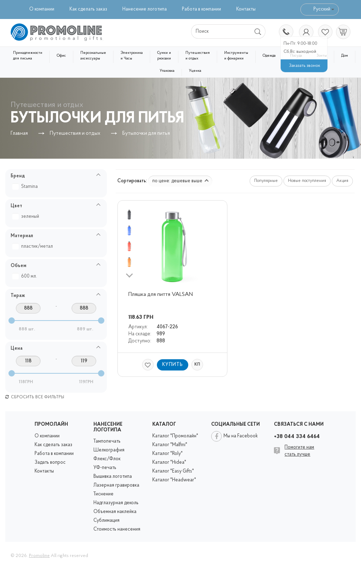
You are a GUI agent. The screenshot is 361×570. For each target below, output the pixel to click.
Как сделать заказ (88, 9)
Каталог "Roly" (167, 453)
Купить (172, 364)
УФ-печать (104, 467)
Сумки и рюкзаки (164, 56)
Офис (61, 56)
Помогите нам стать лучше (299, 451)
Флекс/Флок (107, 459)
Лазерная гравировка (116, 485)
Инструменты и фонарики (236, 56)
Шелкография (108, 450)
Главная (19, 133)
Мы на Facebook (241, 436)
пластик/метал (33, 246)
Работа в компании (201, 9)
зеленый (26, 216)
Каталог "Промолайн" (175, 436)
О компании (41, 9)
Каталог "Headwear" (174, 480)
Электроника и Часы (132, 56)
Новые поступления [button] (307, 181)
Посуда (296, 56)
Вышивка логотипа (112, 476)
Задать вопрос (50, 462)
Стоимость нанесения (116, 529)
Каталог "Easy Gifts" (173, 471)
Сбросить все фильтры (34, 397)
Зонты (322, 56)
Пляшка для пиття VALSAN (160, 294)
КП (197, 364)
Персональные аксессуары (93, 56)
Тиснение (103, 494)
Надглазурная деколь (116, 503)
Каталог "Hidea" (169, 462)
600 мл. (25, 276)
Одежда (269, 56)
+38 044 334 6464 (285, 32)
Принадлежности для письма (27, 56)
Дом (344, 56)
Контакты (246, 9)
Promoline (39, 555)
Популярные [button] (266, 181)
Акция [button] (342, 181)
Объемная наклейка (114, 511)
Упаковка (167, 71)
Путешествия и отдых (197, 56)
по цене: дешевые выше (180, 181)
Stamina (26, 186)
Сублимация (106, 520)
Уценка (195, 71)
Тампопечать (107, 441)
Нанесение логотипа (144, 9)
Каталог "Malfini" (169, 445)
